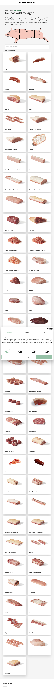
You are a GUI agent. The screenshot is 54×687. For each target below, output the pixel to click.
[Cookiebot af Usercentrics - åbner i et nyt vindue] (47, 329)
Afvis (10, 357)
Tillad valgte (27, 357)
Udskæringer (11, 10)
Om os (5, 686)
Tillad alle (44, 357)
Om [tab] (44, 332)
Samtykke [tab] (9, 332)
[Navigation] (2, 2)
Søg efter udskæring (8, 43)
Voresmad (6, 10)
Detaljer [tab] (27, 332)
